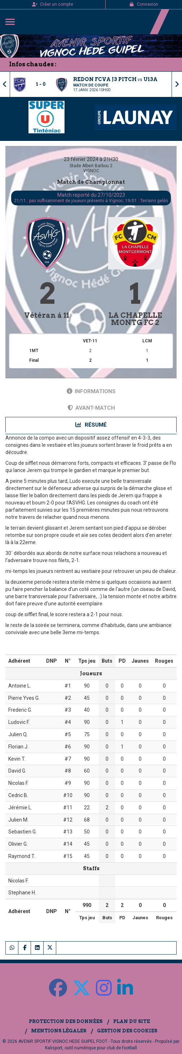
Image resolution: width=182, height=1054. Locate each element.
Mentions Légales (58, 1030)
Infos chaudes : (32, 64)
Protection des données (65, 1021)
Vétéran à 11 (46, 315)
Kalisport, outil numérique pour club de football (91, 1047)
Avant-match (91, 408)
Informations (91, 391)
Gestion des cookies (127, 1030)
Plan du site (131, 1021)
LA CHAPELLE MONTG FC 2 (135, 319)
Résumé (91, 425)
